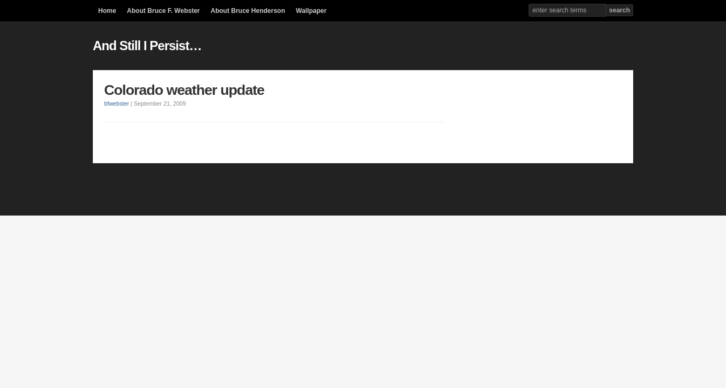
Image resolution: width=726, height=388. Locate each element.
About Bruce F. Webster (163, 11)
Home (107, 11)
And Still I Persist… (147, 45)
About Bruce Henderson (247, 11)
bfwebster (116, 103)
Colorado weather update (184, 90)
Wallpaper (311, 11)
